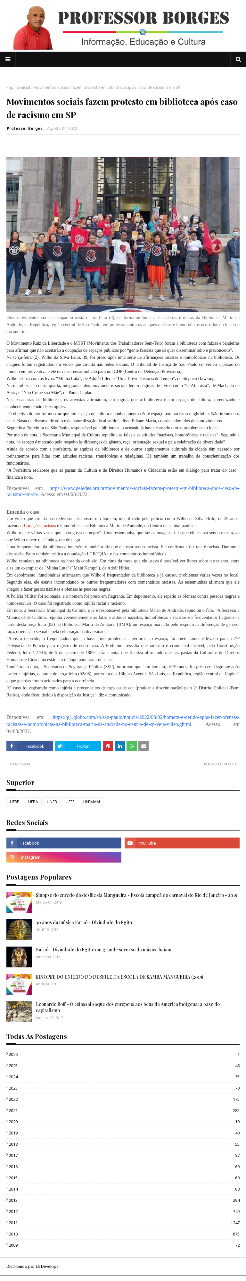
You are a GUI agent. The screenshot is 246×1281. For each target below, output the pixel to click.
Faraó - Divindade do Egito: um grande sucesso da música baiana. (105, 950)
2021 (124, 1110)
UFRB (15, 802)
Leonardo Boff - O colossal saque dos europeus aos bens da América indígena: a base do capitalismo (128, 1007)
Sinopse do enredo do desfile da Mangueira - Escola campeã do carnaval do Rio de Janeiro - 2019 (136, 895)
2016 (124, 1166)
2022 (124, 1099)
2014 (124, 1189)
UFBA (33, 802)
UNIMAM (91, 802)
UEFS (70, 802)
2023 (124, 1088)
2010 (124, 1234)
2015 (124, 1178)
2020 (124, 1122)
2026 (124, 1054)
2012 (124, 1211)
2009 (124, 1245)
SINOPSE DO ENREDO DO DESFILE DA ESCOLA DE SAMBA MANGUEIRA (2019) (119, 977)
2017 (124, 1155)
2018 (124, 1144)
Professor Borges (25, 128)
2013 (124, 1200)
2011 (124, 1223)
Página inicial (18, 87)
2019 (124, 1133)
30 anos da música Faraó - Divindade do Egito (84, 922)
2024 (124, 1077)
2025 (124, 1065)
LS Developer (48, 1266)
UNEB (52, 802)
